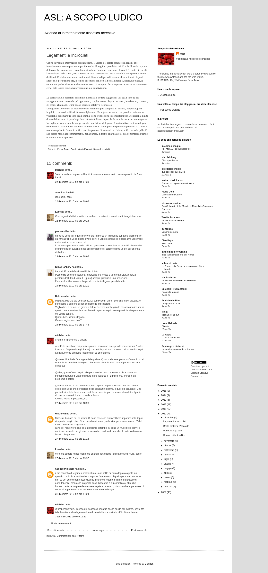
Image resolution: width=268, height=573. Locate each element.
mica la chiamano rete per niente (178, 255)
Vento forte (167, 243)
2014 (164, 395)
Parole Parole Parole (67, 149)
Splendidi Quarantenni (174, 289)
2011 (164, 409)
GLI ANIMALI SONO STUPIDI (176, 149)
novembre (169, 441)
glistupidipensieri (171, 169)
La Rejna (166, 334)
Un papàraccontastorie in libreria (178, 349)
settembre (169, 450)
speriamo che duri (170, 315)
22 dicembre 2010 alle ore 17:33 (72, 182)
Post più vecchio (139, 530)
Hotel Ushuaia (169, 323)
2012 (164, 404)
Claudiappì (168, 240)
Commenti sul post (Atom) (70, 536)
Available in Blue (171, 300)
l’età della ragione (170, 292)
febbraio (168, 482)
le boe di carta (169, 263)
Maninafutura (169, 277)
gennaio (168, 486)
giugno (167, 463)
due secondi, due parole (174, 172)
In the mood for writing (174, 251)
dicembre (169, 417)
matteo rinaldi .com (172, 180)
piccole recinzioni (171, 203)
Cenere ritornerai (170, 232)
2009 (164, 492)
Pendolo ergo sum (172, 430)
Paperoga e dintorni (173, 346)
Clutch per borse (170, 160)
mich (58, 170)
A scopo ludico (168, 95)
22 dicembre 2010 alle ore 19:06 (72, 201)
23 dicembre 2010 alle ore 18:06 (72, 256)
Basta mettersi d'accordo (176, 426)
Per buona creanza (170, 109)
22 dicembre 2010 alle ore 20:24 (72, 220)
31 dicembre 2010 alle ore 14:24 (72, 494)
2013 (164, 399)
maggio (168, 468)
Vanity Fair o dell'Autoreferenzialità (94, 149)
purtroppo (167, 229)
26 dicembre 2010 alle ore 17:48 (72, 324)
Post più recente (56, 530)
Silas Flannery (63, 267)
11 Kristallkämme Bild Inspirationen (179, 280)
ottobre (168, 445)
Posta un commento (61, 523)
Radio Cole (168, 191)
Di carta (165, 326)
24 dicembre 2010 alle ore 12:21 (72, 285)
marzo (167, 477)
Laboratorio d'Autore (172, 194)
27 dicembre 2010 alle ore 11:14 (72, 438)
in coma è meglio (171, 146)
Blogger (149, 563)
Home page (98, 530)
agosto (167, 454)
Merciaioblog (169, 157)
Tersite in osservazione (173, 220)
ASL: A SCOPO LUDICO (93, 17)
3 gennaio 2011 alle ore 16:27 (70, 516)
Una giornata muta (171, 303)
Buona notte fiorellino (174, 435)
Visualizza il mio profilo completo (193, 59)
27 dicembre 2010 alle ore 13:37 (72, 458)
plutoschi (60, 231)
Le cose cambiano (171, 337)
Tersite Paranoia (171, 217)
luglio (167, 459)
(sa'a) (165, 311)
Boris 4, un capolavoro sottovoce (178, 183)
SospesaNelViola (64, 468)
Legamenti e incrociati (174, 421)
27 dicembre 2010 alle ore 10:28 (72, 403)
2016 (164, 390)
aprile (167, 473)
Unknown (60, 296)
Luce (58, 211)
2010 (164, 413)
